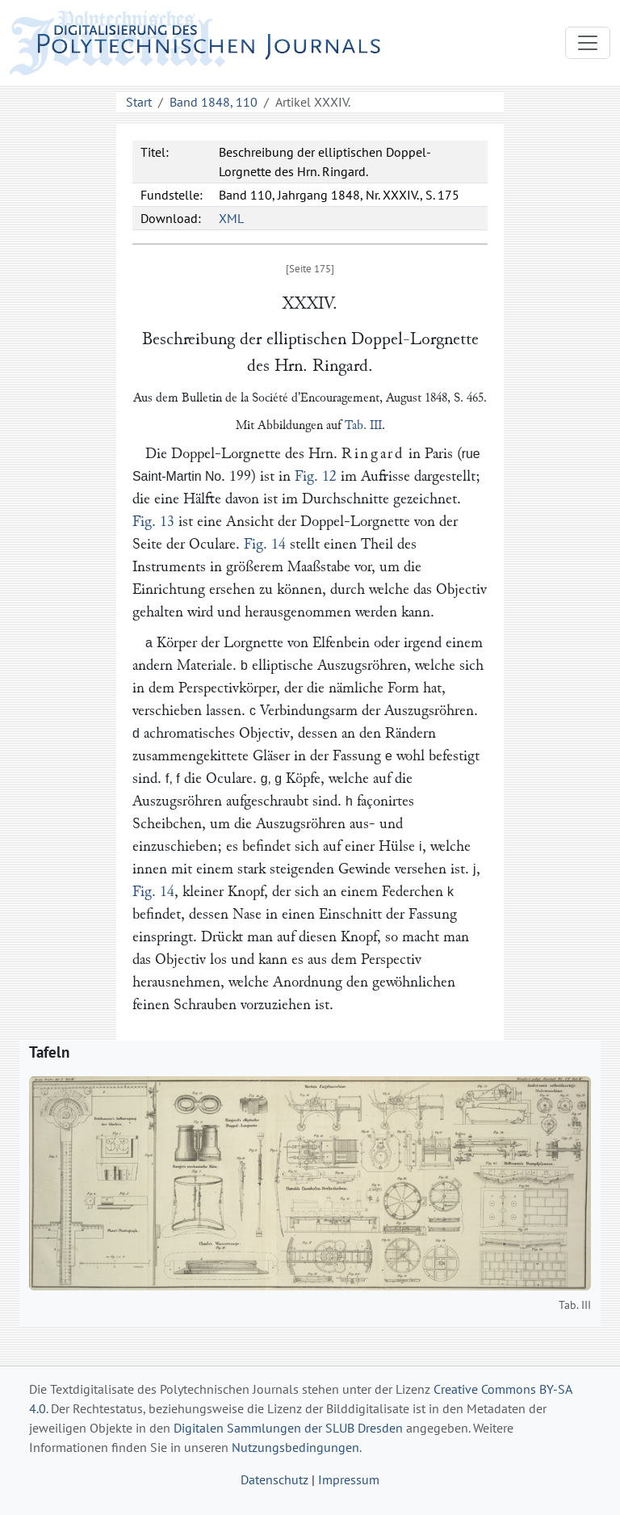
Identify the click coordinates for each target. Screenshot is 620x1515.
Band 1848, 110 (214, 102)
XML (231, 218)
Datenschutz (274, 1479)
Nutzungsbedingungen (295, 1447)
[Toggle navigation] (587, 43)
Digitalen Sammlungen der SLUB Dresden (288, 1428)
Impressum (348, 1479)
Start (139, 102)
